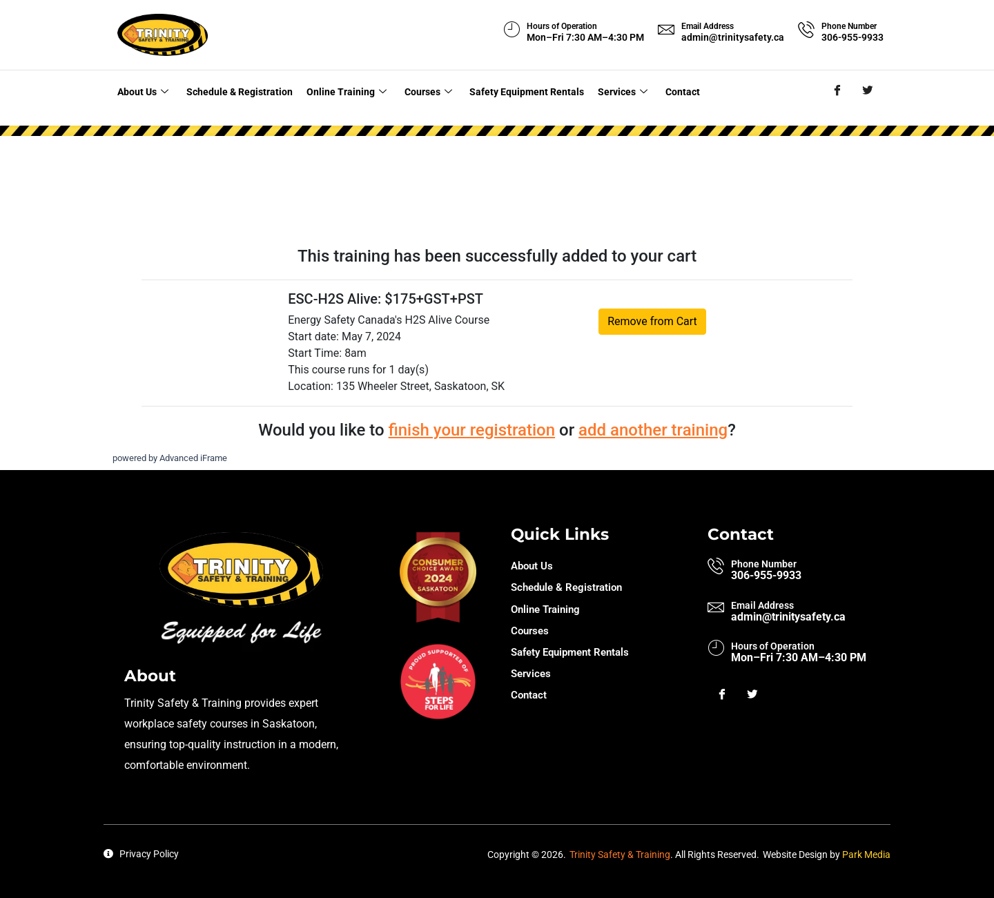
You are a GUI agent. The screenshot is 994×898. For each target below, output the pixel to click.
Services (611, 90)
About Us (141, 90)
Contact (668, 90)
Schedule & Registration (237, 90)
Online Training (342, 90)
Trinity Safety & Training (619, 851)
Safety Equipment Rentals (517, 90)
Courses (421, 90)
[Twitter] (867, 91)
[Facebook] (836, 91)
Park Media (866, 851)
